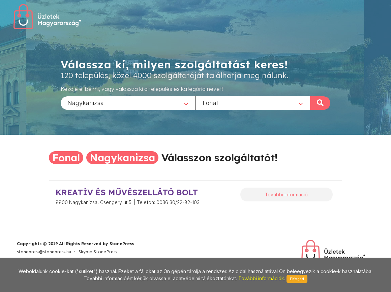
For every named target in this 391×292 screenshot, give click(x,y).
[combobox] (128, 102)
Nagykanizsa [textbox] (85, 102)
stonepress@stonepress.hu (44, 251)
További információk (261, 278)
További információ (286, 194)
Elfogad (297, 279)
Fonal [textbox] (210, 102)
